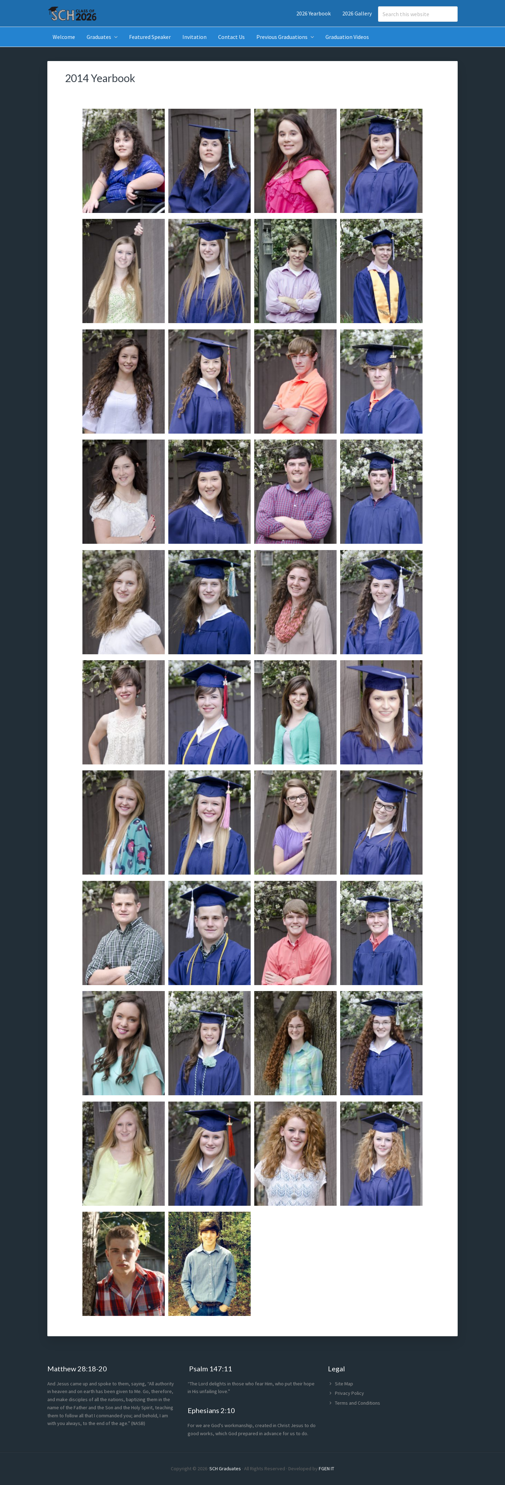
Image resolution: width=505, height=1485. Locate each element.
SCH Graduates (225, 1468)
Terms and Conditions (357, 1403)
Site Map (344, 1383)
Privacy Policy (349, 1393)
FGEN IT (326, 1468)
